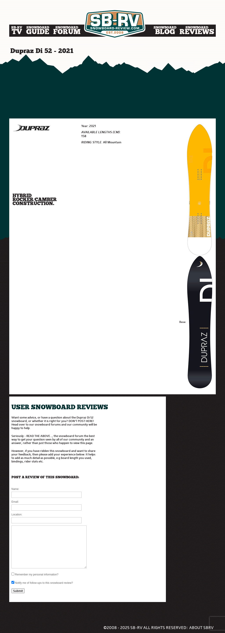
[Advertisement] (112, 86)
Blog (165, 31)
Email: (15, 501)
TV (16, 31)
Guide (37, 31)
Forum (66, 31)
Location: (16, 514)
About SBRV (201, 627)
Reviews (197, 31)
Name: (15, 489)
